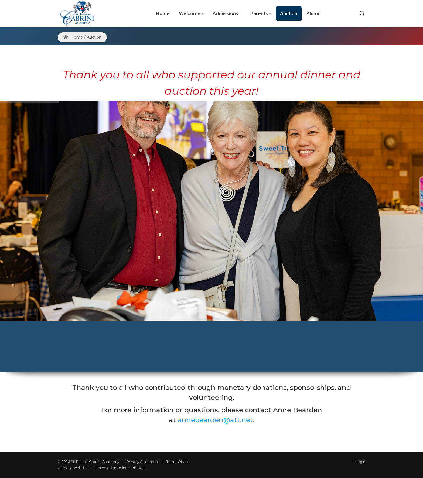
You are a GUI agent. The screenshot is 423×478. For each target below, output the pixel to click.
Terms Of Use (178, 461)
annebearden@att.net (215, 420)
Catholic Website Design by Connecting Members (101, 468)
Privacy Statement (143, 461)
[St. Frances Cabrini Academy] (79, 13)
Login (360, 461)
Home (73, 37)
